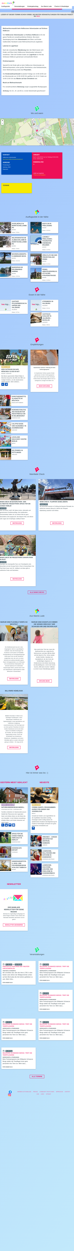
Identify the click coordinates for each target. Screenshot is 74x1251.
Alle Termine (37, 1109)
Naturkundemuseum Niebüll (12, 840)
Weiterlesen (17, 539)
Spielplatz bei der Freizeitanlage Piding (49, 257)
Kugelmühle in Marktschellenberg (19, 225)
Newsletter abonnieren (14, 957)
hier (38, 16)
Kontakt (67, 1124)
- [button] (2, 123)
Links (42, 1126)
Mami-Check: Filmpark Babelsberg (54, 502)
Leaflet (65, 144)
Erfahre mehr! (44, 713)
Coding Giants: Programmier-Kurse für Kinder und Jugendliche (44, 842)
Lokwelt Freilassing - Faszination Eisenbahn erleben (47, 241)
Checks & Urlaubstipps (61, 6)
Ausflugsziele (5, 6)
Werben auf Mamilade (24, 1124)
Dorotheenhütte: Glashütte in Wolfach (19, 398)
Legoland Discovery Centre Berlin (19, 439)
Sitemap (48, 1126)
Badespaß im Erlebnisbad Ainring (17, 269)
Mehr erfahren (44, 386)
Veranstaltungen (19, 6)
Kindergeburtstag (32, 6)
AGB (38, 1126)
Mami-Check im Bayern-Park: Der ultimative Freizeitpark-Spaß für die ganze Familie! (15, 504)
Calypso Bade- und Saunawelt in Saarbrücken (19, 426)
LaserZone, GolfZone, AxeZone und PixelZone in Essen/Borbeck (48, 902)
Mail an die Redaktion (39, 175)
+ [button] (2, 120)
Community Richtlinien (47, 1124)
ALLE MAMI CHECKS (37, 625)
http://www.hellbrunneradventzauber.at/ (13, 159)
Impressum (59, 1124)
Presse (35, 1124)
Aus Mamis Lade (46, 6)
